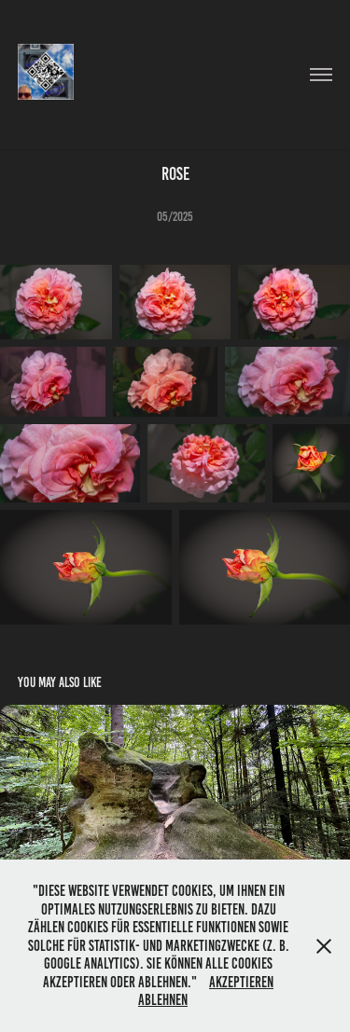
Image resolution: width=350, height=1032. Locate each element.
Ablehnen (163, 1000)
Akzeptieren (241, 982)
